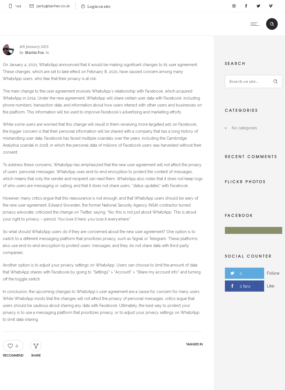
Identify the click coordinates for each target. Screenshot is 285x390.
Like (270, 286)
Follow (273, 273)
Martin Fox (34, 52)
